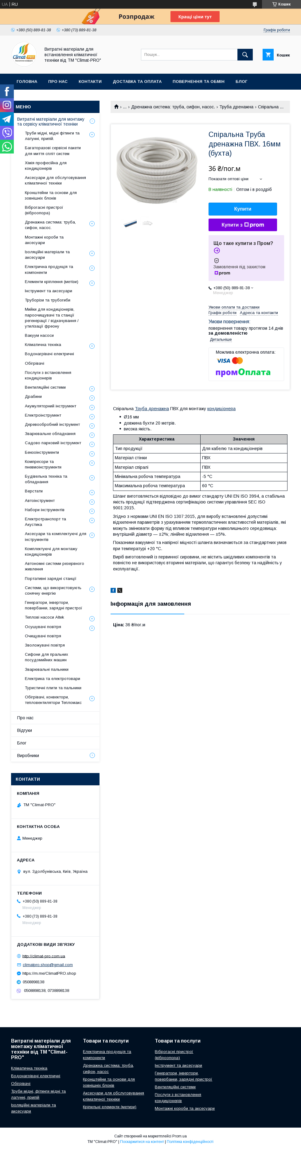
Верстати (34, 491)
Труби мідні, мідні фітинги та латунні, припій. (52, 136)
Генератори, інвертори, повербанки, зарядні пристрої (53, 605)
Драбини (33, 396)
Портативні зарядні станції (50, 578)
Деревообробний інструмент (52, 424)
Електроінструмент (43, 415)
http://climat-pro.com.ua (43, 956)
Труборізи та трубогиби (47, 300)
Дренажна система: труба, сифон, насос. (173, 106)
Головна (27, 81)
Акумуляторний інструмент (50, 406)
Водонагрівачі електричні (49, 354)
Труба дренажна (236, 106)
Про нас (58, 81)
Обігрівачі (34, 363)
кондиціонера (221, 408)
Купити (243, 209)
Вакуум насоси (39, 335)
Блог (241, 81)
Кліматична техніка (43, 344)
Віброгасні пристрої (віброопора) (44, 210)
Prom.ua (179, 1136)
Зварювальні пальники (46, 669)
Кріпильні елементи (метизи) (109, 1107)
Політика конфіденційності (190, 1142)
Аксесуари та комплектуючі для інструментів (55, 536)
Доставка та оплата (137, 81)
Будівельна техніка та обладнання (46, 479)
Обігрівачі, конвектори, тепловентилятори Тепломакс (53, 700)
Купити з (242, 225)
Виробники (30, 97)
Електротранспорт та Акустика (45, 522)
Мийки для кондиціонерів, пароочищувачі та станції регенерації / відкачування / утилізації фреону (52, 317)
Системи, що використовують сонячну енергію (53, 590)
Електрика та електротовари (52, 678)
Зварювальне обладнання (50, 433)
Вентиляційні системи (45, 387)
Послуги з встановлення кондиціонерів (48, 375)
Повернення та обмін (199, 81)
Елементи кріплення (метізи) (51, 281)
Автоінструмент (40, 500)
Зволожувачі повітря (45, 645)
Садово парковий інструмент (53, 443)
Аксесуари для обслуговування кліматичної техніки (55, 180)
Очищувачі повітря (43, 636)
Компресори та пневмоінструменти (43, 464)
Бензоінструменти (42, 452)
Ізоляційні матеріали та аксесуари (47, 255)
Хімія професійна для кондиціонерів (46, 166)
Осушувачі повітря (43, 626)
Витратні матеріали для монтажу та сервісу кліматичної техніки (50, 121)
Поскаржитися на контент (142, 1142)
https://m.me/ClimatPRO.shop (49, 973)
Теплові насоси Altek (44, 617)
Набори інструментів (44, 509)
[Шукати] (245, 54)
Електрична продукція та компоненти (49, 269)
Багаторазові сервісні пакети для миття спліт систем (53, 151)
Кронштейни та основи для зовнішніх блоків (51, 195)
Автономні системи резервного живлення (54, 566)
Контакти (90, 81)
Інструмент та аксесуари (48, 291)
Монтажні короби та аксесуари (44, 240)
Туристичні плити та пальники (53, 688)
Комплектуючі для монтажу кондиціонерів (51, 551)
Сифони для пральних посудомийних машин (46, 657)
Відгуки (24, 730)
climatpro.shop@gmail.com (48, 964)
